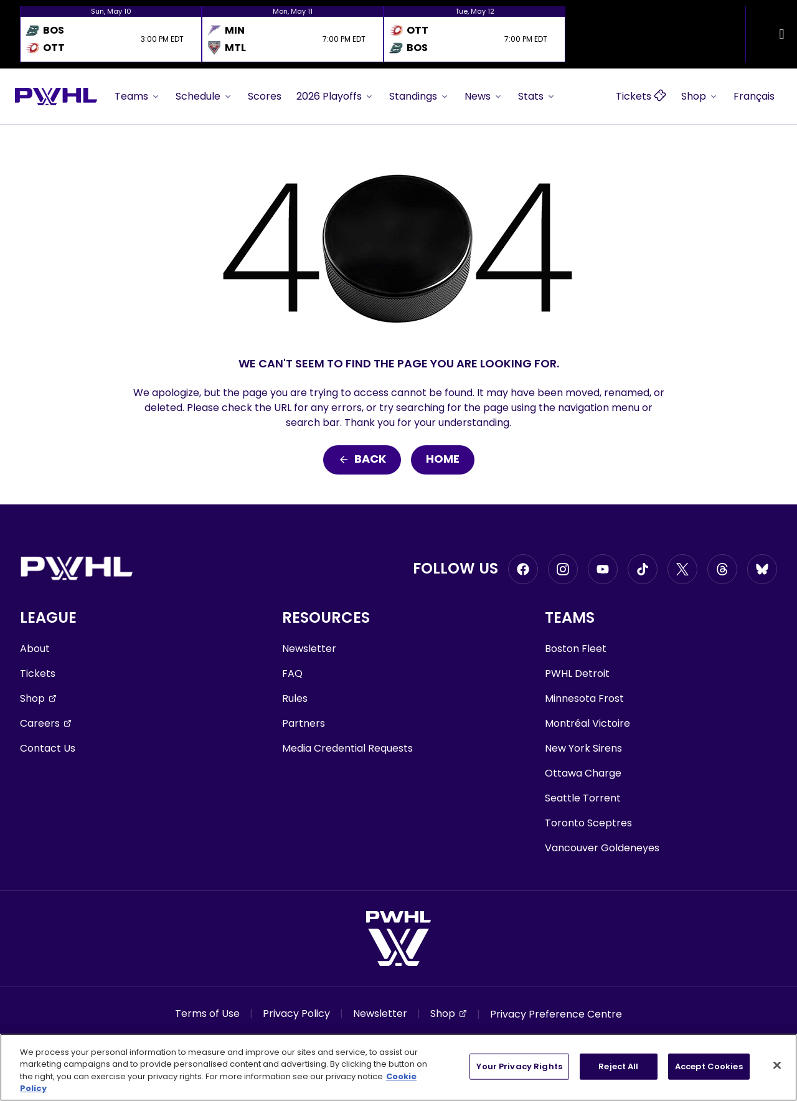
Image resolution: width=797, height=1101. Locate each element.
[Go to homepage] (56, 96)
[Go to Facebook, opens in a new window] (523, 569)
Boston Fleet (575, 648)
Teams (138, 96)
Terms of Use (207, 1013)
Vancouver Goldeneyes (602, 848)
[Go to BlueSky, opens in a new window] (762, 569)
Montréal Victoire (587, 723)
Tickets (37, 673)
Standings (419, 96)
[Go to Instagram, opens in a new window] (563, 569)
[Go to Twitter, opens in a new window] (682, 569)
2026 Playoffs (335, 96)
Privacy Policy (296, 1013)
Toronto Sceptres (588, 823)
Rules (295, 698)
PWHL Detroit (577, 673)
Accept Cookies (709, 1066)
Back (362, 460)
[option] (111, 34)
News (484, 96)
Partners (303, 723)
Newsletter (309, 648)
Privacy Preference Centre (556, 1014)
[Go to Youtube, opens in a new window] (603, 569)
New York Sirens (583, 748)
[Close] (777, 1065)
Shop (700, 96)
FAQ (292, 673)
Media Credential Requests (347, 748)
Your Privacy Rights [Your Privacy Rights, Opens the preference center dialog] (519, 1066)
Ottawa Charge (583, 773)
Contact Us (47, 748)
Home (443, 460)
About (35, 648)
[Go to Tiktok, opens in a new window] (643, 569)
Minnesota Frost (584, 698)
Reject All (618, 1066)
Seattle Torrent (583, 798)
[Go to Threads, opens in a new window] (722, 569)
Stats (537, 96)
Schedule (204, 96)
